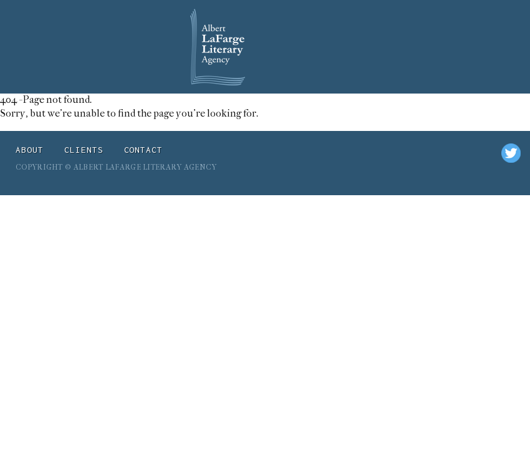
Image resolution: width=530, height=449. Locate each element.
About (30, 150)
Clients (84, 150)
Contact (143, 150)
